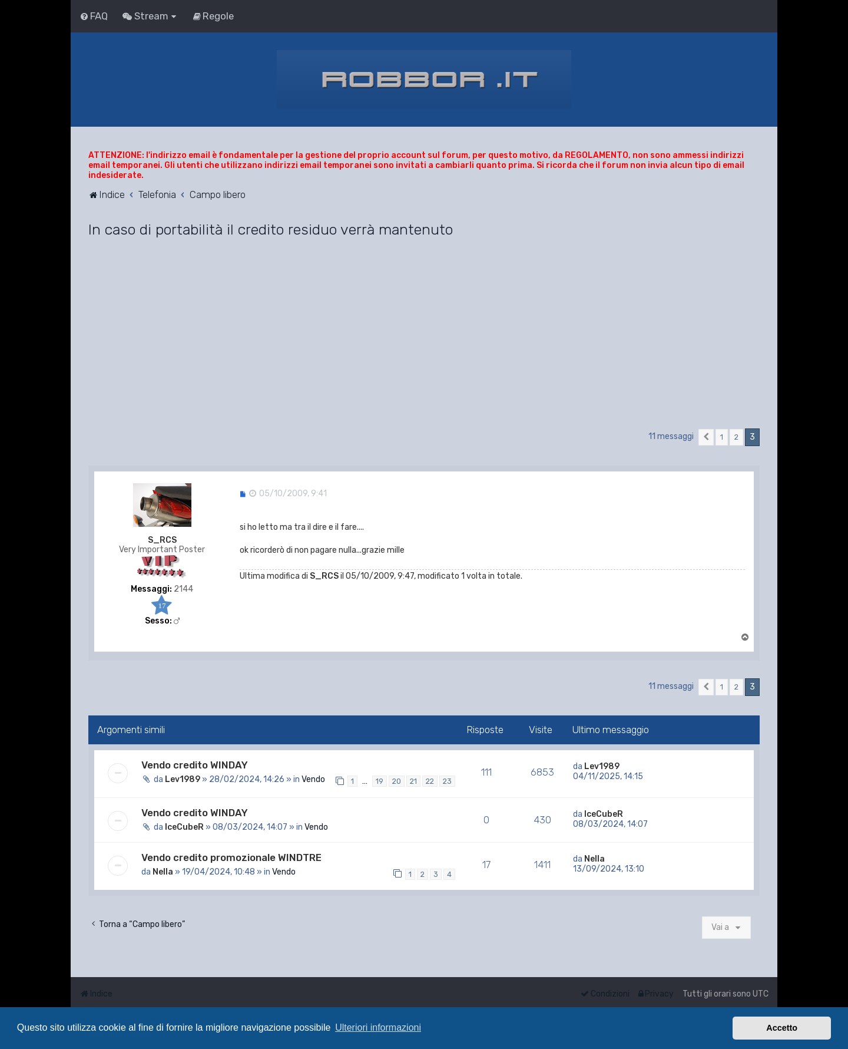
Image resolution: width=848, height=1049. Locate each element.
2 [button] (736, 437)
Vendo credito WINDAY (194, 765)
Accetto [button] (781, 1027)
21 (413, 781)
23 (447, 781)
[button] (706, 437)
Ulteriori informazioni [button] (378, 1027)
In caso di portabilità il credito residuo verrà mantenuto (270, 229)
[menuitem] (94, 16)
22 (430, 781)
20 (396, 781)
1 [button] (721, 437)
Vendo (313, 779)
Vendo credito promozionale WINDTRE (231, 857)
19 (379, 781)
